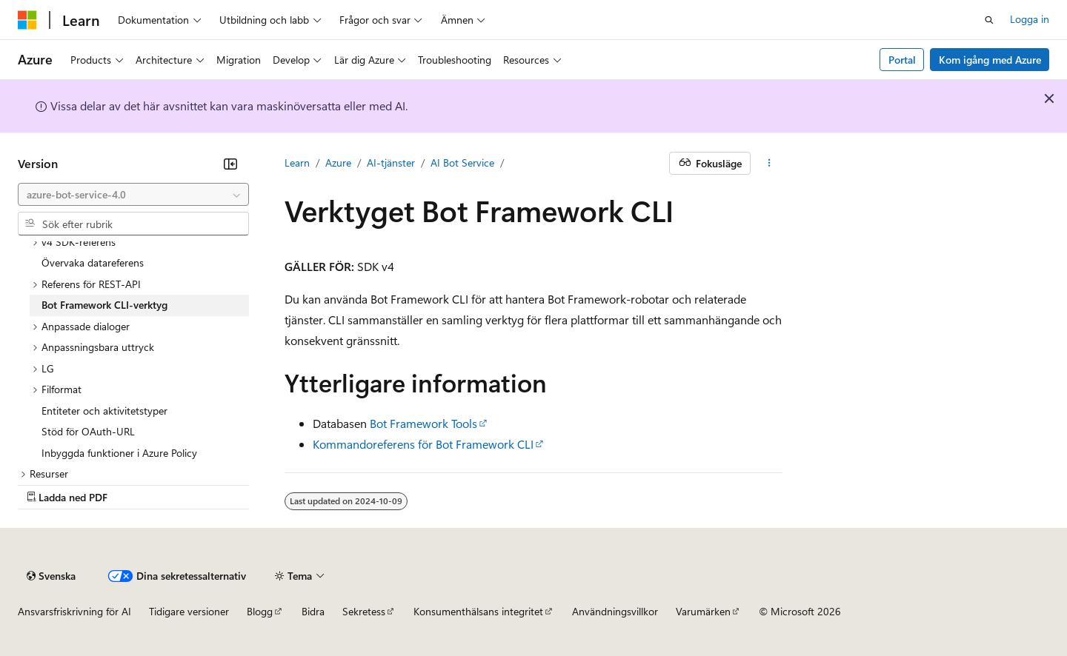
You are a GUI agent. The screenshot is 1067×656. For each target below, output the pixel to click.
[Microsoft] (27, 20)
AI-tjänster (391, 162)
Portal (902, 60)
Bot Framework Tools (423, 423)
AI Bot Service (462, 162)
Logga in (1029, 19)
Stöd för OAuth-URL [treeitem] (88, 431)
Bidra (313, 611)
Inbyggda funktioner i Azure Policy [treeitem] (119, 453)
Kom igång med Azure (990, 60)
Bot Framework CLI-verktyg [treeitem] (104, 305)
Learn (297, 162)
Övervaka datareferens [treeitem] (92, 262)
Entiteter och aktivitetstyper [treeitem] (104, 411)
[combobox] (133, 195)
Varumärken (703, 611)
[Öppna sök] (989, 20)
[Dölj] (230, 163)
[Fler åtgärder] (769, 163)
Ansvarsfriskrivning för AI (74, 611)
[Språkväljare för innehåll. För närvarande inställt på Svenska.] (51, 576)
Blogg (260, 611)
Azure (338, 162)
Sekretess (363, 611)
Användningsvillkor (615, 611)
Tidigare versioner (189, 611)
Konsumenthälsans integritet (478, 611)
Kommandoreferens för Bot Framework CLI (423, 444)
